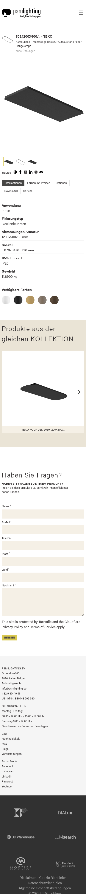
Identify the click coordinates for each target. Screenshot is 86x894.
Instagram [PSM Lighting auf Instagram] (8, 771)
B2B (4, 734)
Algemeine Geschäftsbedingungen (45, 887)
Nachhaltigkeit (11, 739)
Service (28, 191)
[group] (43, 105)
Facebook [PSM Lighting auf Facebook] (8, 766)
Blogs (5, 749)
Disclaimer (27, 877)
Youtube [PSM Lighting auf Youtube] (7, 786)
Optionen (61, 183)
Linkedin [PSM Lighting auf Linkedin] (7, 776)
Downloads (11, 191)
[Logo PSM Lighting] (21, 13)
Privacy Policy (12, 626)
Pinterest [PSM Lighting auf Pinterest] (7, 781)
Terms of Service (43, 626)
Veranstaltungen (12, 754)
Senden (9, 637)
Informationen (13, 183)
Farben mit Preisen (38, 183)
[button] (8, 161)
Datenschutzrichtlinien (45, 882)
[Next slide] (79, 391)
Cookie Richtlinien (53, 877)
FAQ (4, 744)
